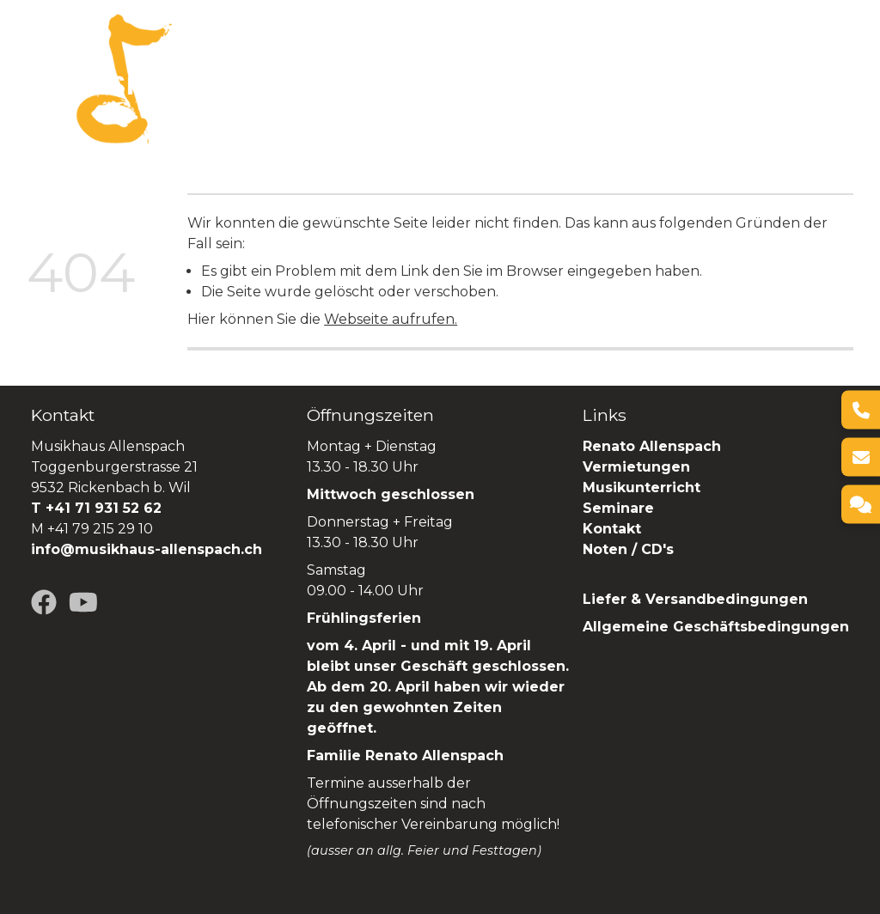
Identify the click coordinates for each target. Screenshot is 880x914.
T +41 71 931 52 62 (96, 508)
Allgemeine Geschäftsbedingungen (716, 626)
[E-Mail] (860, 457)
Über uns (289, 67)
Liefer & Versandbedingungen (695, 599)
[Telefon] (860, 410)
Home (217, 67)
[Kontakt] (860, 504)
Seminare (720, 67)
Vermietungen (512, 67)
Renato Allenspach (266, 90)
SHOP (373, 90)
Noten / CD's (630, 549)
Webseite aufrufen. (390, 319)
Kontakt (612, 529)
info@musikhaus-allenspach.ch (146, 549)
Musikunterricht (641, 487)
